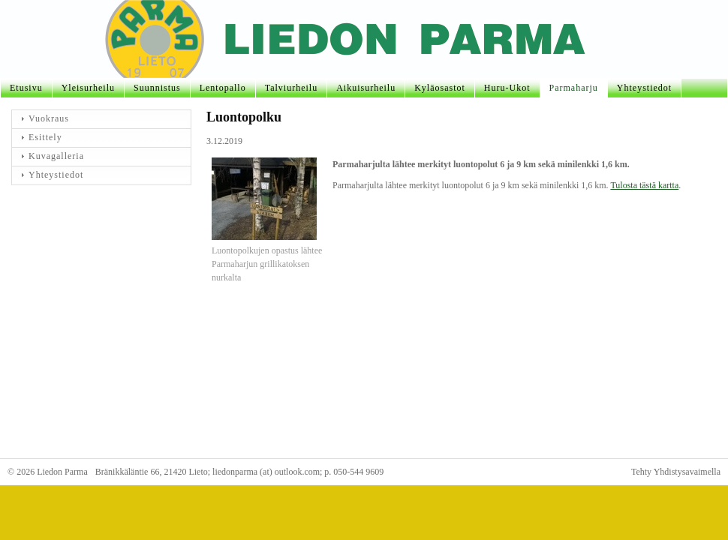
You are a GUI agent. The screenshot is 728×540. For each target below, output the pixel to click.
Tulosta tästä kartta (644, 185)
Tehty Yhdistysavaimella (675, 471)
